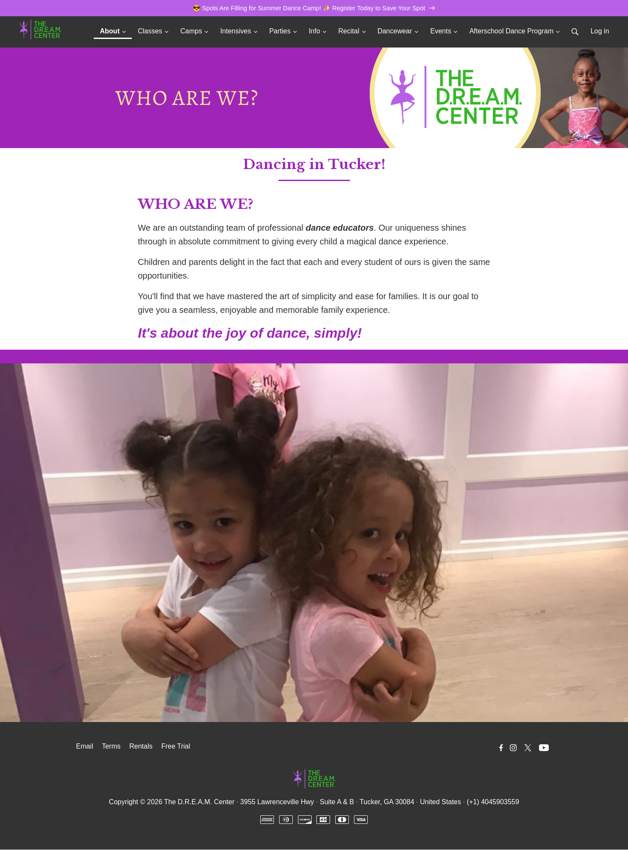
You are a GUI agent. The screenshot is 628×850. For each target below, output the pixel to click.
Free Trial (175, 746)
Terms (111, 746)
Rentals (140, 746)
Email (84, 746)
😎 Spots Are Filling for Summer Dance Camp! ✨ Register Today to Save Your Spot (314, 8)
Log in (599, 31)
